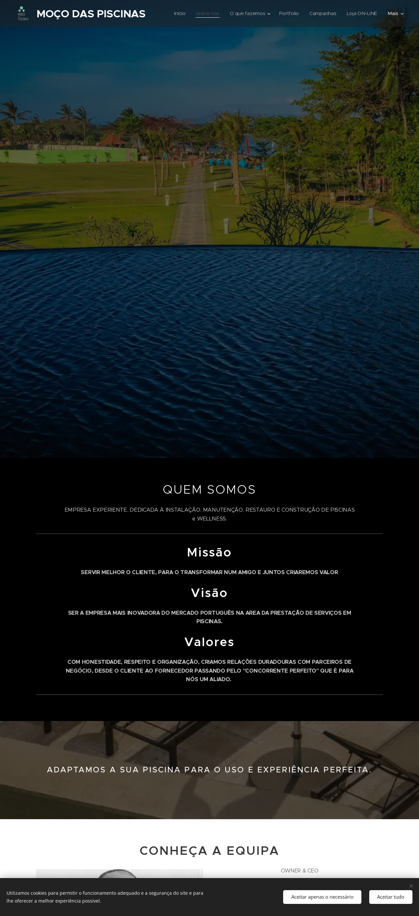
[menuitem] (176, 13)
